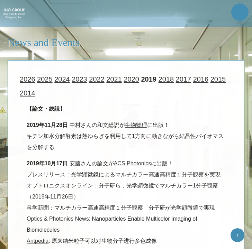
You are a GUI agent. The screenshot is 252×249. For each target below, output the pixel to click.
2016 (201, 80)
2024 (62, 80)
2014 (27, 94)
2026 (27, 80)
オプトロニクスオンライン (60, 187)
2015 (218, 80)
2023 (79, 80)
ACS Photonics (132, 164)
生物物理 (136, 126)
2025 (45, 80)
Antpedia (37, 242)
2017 (183, 80)
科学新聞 (38, 209)
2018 (166, 80)
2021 (114, 80)
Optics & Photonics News (58, 220)
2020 (131, 80)
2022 (97, 80)
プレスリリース (46, 175)
